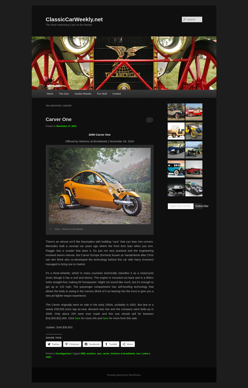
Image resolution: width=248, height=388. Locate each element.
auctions (91, 353)
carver (106, 353)
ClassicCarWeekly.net (74, 19)
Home (50, 93)
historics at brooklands (123, 353)
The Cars (64, 93)
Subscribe (198, 206)
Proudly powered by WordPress (124, 375)
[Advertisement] (185, 269)
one (138, 353)
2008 (83, 353)
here (78, 318)
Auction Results (83, 93)
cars (99, 353)
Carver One (59, 119)
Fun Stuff (102, 93)
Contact (117, 93)
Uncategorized (63, 353)
